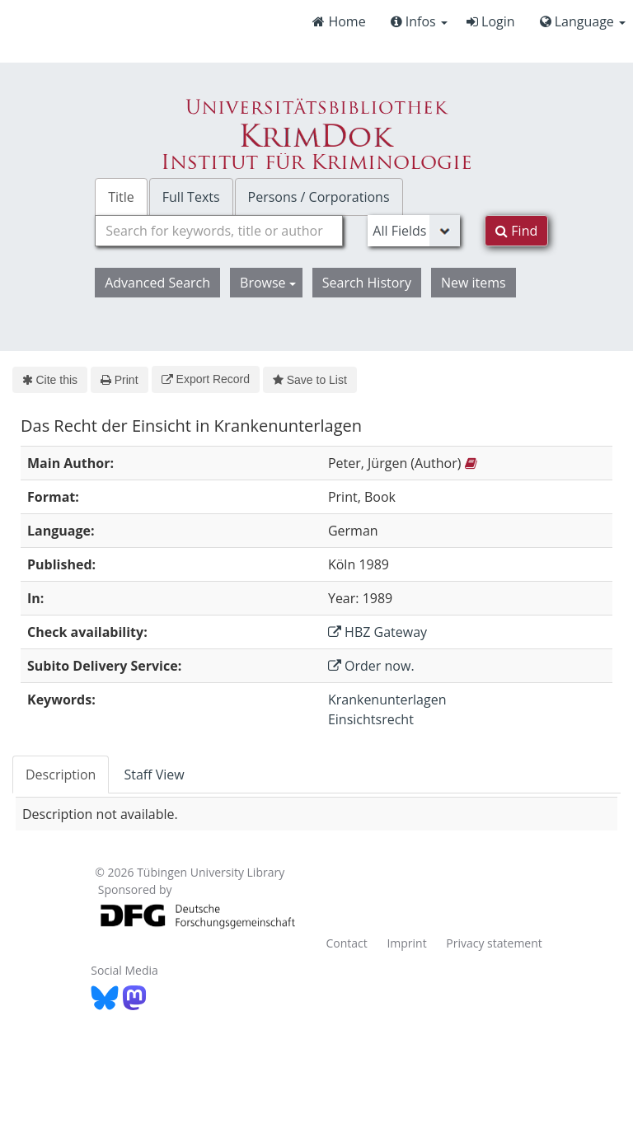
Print (119, 379)
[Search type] (414, 230)
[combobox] (219, 230)
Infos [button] (419, 21)
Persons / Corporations (319, 197)
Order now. (371, 666)
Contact (346, 943)
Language (583, 21)
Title (121, 197)
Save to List (310, 379)
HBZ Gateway (377, 632)
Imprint (406, 943)
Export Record (206, 379)
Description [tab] (61, 774)
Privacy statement (494, 943)
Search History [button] (366, 283)
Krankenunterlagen (387, 699)
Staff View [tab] (154, 774)
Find (516, 231)
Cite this (49, 379)
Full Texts (191, 197)
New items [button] (473, 283)
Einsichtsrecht (371, 719)
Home (338, 21)
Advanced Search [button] (157, 283)
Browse (268, 283)
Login (491, 21)
